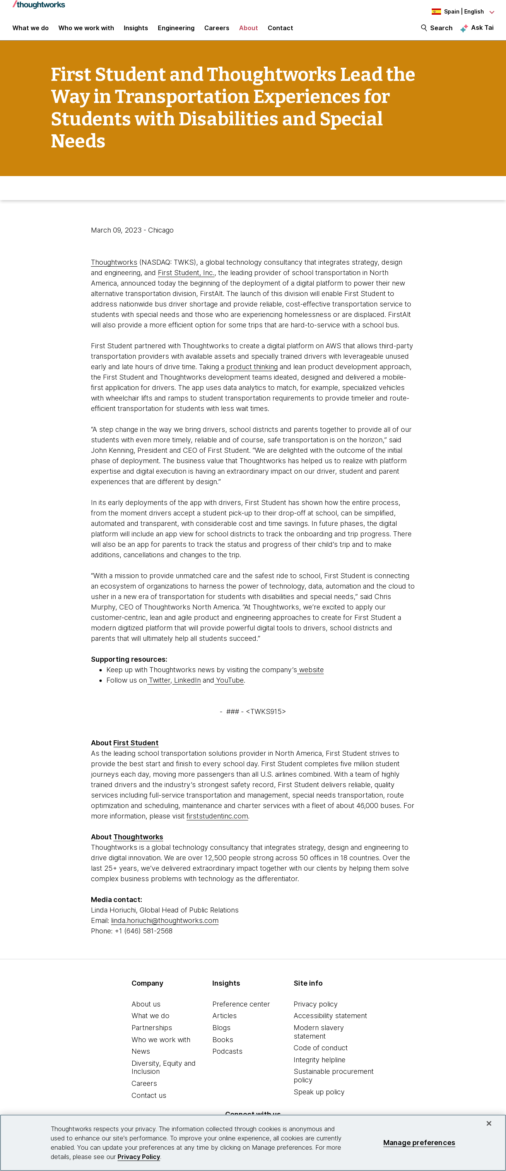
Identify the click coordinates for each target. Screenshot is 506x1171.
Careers (144, 1090)
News (141, 1058)
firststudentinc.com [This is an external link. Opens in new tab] (217, 822)
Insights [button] (136, 32)
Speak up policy (319, 1098)
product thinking (252, 373)
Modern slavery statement (319, 1039)
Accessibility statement (330, 1023)
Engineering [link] (176, 32)
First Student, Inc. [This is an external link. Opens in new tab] (186, 279)
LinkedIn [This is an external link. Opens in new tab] (186, 687)
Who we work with (161, 1046)
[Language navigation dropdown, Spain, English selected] (451, 11)
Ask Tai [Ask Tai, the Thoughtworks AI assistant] (482, 31)
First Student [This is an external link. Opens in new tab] (136, 749)
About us (146, 1011)
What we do (150, 1023)
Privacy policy (316, 1011)
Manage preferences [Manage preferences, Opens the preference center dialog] (419, 1142)
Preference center (241, 1011)
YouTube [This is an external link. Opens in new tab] (229, 687)
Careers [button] (216, 32)
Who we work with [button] (86, 32)
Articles (224, 1023)
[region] (253, 1143)
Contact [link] (280, 32)
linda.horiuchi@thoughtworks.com (165, 927)
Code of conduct (321, 1055)
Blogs (221, 1035)
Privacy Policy (139, 1157)
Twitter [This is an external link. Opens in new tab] (158, 687)
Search (441, 32)
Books (222, 1046)
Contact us (149, 1102)
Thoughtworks (114, 269)
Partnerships (152, 1035)
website (310, 676)
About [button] (248, 32)
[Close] (488, 1123)
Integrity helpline (319, 1066)
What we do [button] (30, 32)
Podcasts (227, 1058)
